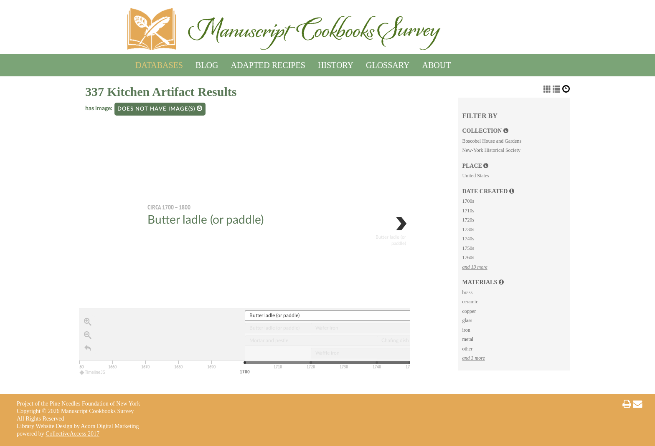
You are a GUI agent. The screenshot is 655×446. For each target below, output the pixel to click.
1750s (468, 248)
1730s (468, 229)
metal (467, 339)
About (436, 63)
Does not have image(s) (160, 109)
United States (475, 176)
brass (467, 292)
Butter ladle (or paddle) (205, 220)
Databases (159, 63)
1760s (468, 257)
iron (466, 330)
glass (467, 320)
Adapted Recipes (268, 63)
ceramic (470, 302)
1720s (468, 220)
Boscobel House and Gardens (491, 141)
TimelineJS (92, 372)
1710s (468, 211)
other (467, 349)
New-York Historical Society (491, 150)
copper (469, 311)
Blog (206, 63)
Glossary (387, 63)
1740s (468, 239)
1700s (468, 201)
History (335, 63)
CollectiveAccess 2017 (72, 434)
